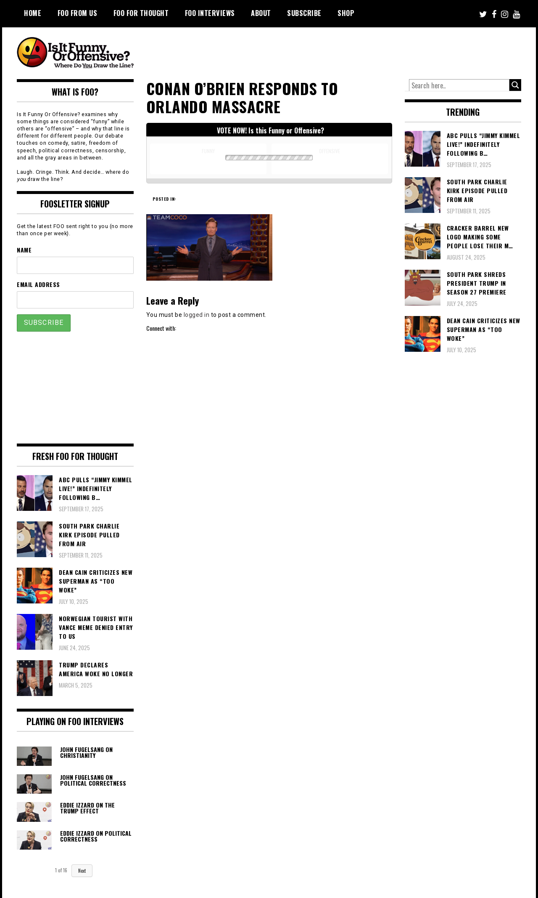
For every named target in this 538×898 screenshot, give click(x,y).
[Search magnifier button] (515, 85)
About (261, 13)
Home (32, 13)
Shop (346, 13)
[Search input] (459, 85)
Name (24, 249)
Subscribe (304, 13)
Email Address (38, 284)
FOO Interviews (210, 13)
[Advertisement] (364, 50)
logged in (197, 314)
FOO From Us (78, 13)
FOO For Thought (141, 13)
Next (82, 870)
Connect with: (161, 328)
